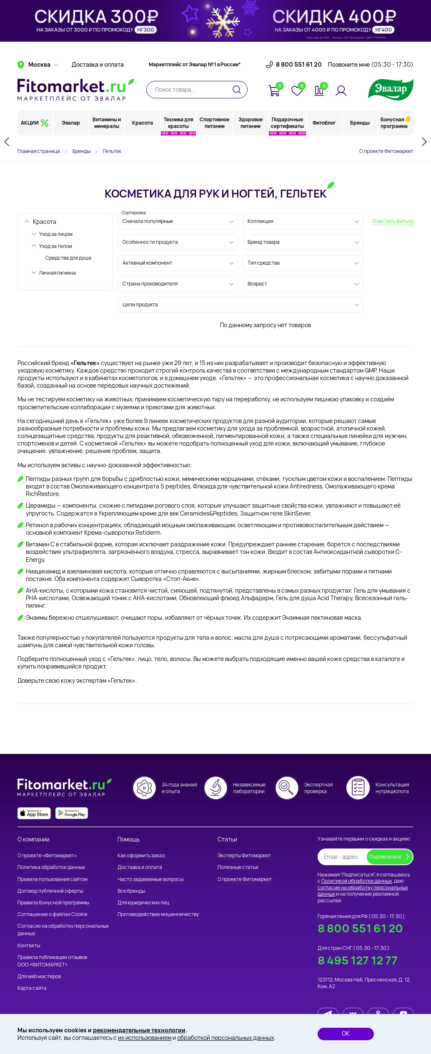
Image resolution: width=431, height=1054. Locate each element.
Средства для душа (68, 257)
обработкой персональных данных (225, 1037)
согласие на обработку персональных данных (363, 891)
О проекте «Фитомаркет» (47, 855)
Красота (142, 122)
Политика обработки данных (51, 867)
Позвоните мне (370, 64)
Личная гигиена (57, 272)
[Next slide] (424, 141)
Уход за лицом (56, 234)
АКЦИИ (30, 122)
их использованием (144, 1037)
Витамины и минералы (107, 123)
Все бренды (131, 890)
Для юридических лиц (143, 902)
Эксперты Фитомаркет (244, 855)
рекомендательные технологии (139, 1030)
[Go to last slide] (7, 141)
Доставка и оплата (98, 64)
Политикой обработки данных (356, 880)
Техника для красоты (178, 123)
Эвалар (71, 122)
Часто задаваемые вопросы (150, 879)
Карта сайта (32, 987)
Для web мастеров (39, 976)
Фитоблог (324, 122)
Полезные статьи (238, 867)
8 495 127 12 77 (358, 960)
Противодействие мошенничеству (158, 914)
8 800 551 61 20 (299, 64)
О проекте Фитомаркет (386, 151)
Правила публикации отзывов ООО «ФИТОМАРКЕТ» (52, 961)
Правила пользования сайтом (53, 879)
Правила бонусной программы (53, 902)
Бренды (360, 122)
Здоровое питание (250, 123)
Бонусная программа (394, 123)
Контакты (29, 945)
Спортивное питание (214, 123)
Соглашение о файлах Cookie (53, 914)
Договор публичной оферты (50, 890)
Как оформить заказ (141, 855)
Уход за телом (55, 246)
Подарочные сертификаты (287, 123)
